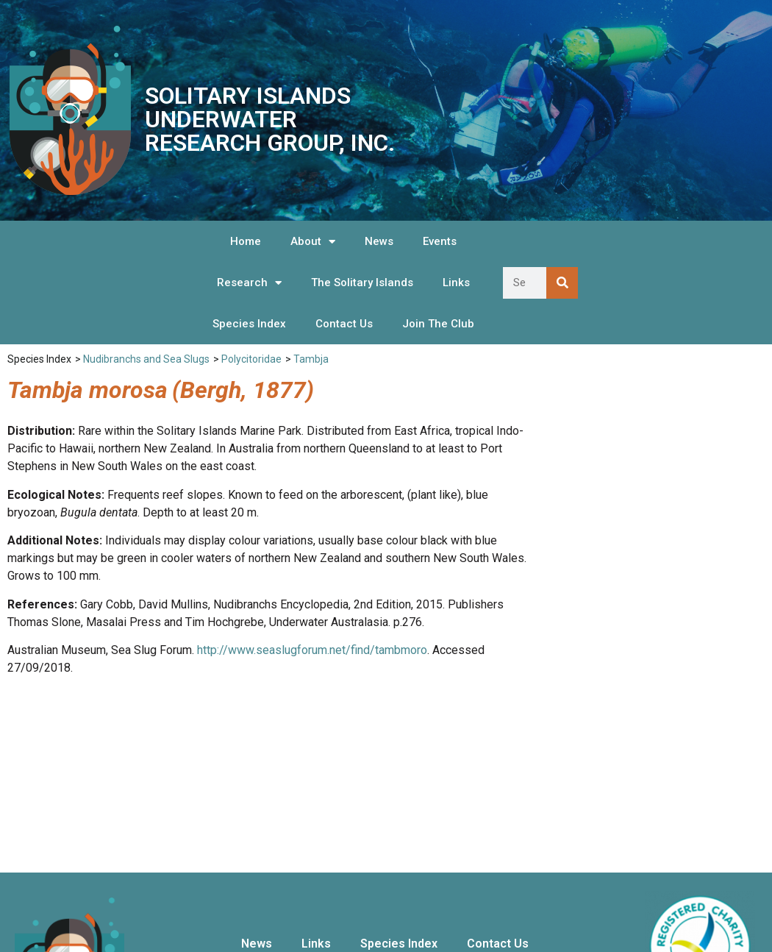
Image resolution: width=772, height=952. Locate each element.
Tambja (311, 359)
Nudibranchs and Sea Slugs (146, 359)
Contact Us (344, 323)
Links (456, 282)
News (379, 241)
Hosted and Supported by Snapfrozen (689, 932)
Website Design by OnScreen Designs (690, 917)
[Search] (562, 283)
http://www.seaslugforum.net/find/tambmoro (312, 650)
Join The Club (438, 323)
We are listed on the (700, 845)
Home (245, 241)
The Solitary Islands (362, 282)
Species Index (249, 323)
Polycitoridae (251, 359)
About (312, 242)
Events (440, 241)
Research (249, 283)
